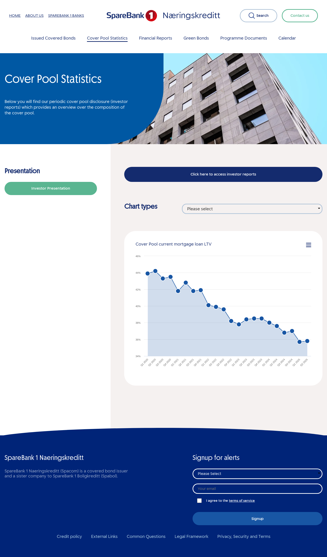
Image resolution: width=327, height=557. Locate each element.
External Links (104, 536)
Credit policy (69, 536)
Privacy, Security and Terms (243, 536)
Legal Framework (191, 536)
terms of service (242, 501)
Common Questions (146, 536)
